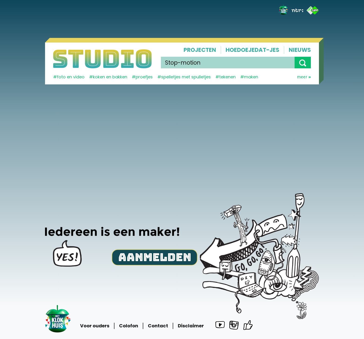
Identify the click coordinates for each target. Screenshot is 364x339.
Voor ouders (94, 326)
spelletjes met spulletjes (186, 77)
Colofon (128, 326)
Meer (304, 77)
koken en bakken (110, 77)
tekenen (227, 77)
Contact (158, 326)
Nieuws (300, 50)
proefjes (144, 77)
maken (251, 77)
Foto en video (70, 77)
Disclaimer (191, 326)
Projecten (200, 50)
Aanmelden (154, 256)
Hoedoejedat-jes (252, 50)
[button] (303, 62)
